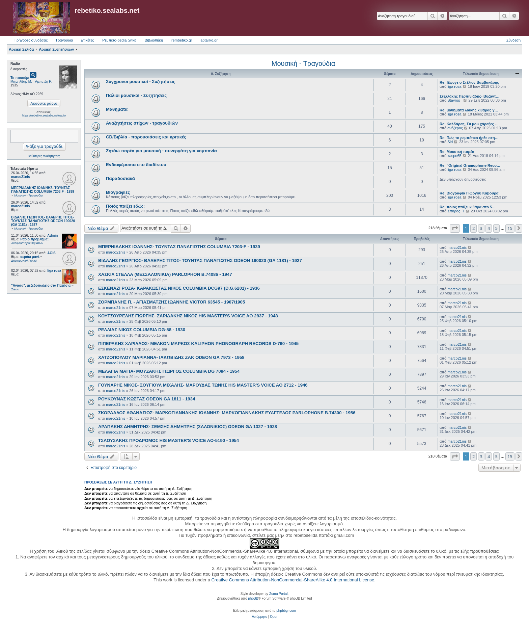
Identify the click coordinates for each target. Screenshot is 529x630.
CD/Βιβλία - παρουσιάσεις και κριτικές (146, 136)
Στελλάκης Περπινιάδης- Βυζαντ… (470, 96)
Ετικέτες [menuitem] (87, 40)
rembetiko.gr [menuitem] (181, 40)
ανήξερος (455, 128)
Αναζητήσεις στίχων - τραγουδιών (142, 123)
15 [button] (509, 228)
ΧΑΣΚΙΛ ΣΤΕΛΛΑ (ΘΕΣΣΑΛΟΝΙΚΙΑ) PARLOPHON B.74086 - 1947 (165, 274)
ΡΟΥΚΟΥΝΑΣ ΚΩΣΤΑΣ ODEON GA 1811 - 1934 (146, 398)
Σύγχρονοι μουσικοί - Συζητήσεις (140, 81)
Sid (450, 142)
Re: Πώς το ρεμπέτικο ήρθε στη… (469, 138)
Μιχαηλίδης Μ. (21, 81)
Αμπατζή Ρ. (43, 81)
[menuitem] (259, 617)
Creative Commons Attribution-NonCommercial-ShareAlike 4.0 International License (292, 579)
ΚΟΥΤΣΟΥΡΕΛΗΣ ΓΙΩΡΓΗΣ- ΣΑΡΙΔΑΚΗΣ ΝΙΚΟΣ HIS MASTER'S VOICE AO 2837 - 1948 (188, 315)
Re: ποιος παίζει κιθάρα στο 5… (468, 207)
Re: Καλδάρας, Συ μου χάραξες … (469, 124)
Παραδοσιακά (120, 178)
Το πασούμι (19, 78)
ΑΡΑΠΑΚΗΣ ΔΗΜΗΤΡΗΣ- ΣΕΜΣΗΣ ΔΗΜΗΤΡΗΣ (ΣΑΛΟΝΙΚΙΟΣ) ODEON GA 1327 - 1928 (187, 426)
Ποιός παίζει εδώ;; (125, 206)
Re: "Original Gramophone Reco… (470, 165)
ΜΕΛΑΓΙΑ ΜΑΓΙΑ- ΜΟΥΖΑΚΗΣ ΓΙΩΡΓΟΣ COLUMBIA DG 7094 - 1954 (169, 371)
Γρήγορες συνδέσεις (31, 40)
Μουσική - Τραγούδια (303, 63)
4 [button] (489, 228)
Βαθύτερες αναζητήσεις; (44, 156)
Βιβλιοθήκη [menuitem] (154, 40)
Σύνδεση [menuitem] (513, 40)
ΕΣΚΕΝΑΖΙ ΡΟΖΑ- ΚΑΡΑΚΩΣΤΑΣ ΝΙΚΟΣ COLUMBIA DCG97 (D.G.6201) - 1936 (179, 288)
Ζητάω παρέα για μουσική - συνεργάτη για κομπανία (161, 150)
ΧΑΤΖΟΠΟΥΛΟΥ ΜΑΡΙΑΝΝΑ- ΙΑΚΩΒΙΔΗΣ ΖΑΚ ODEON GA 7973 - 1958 (171, 357)
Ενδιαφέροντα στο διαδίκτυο (136, 164)
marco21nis (20, 177)
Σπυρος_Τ (455, 211)
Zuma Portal (278, 594)
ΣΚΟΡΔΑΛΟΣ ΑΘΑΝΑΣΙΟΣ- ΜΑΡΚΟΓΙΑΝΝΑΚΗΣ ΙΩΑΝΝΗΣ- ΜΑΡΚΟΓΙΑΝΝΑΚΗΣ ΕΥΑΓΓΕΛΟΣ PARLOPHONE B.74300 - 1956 (227, 412)
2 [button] (473, 228)
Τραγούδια (64, 40)
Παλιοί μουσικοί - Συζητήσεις (136, 95)
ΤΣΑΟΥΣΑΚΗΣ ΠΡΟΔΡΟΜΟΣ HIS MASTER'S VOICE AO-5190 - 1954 (168, 440)
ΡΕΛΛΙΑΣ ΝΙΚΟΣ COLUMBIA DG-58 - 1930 (141, 329)
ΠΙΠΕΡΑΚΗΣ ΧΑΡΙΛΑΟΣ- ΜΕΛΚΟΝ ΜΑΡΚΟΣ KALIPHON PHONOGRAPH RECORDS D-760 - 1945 (198, 343)
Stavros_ (454, 100)
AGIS (51, 253)
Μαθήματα (117, 109)
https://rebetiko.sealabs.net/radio (44, 115)
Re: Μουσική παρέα (457, 152)
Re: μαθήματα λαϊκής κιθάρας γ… (469, 110)
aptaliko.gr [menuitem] (209, 40)
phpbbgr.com (286, 610)
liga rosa (54, 270)
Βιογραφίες (118, 192)
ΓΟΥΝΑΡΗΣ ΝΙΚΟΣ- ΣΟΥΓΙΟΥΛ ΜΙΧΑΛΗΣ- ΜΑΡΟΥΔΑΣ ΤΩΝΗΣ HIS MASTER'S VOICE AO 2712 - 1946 (203, 385)
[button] (455, 228)
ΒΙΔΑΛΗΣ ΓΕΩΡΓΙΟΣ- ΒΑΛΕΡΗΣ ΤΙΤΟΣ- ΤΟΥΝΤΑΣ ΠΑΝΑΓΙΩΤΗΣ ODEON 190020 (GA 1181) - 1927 (200, 260)
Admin (52, 235)
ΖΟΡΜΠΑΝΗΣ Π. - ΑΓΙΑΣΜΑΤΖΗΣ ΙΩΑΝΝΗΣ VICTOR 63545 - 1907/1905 (171, 302)
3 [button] (481, 228)
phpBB (253, 598)
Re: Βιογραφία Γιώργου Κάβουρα (469, 193)
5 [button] (496, 228)
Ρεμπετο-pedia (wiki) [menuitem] (119, 40)
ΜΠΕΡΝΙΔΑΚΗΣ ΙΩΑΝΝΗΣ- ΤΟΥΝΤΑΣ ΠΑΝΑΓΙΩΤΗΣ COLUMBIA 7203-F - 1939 (179, 246)
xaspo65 (454, 156)
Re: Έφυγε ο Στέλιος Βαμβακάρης (469, 82)
